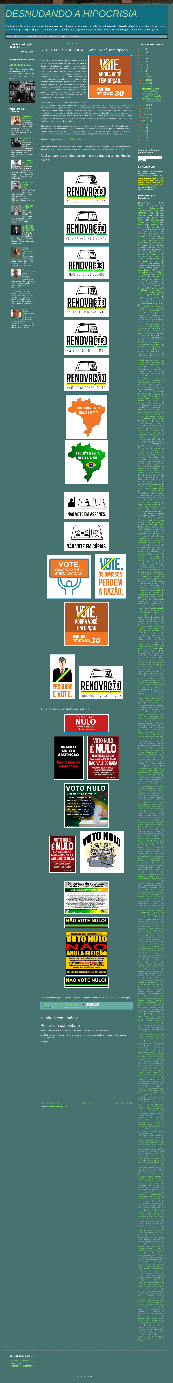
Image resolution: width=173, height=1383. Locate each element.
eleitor (140, 563)
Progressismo (142, 808)
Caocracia (158, 680)
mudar (152, 1174)
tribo (159, 646)
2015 (143, 131)
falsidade (154, 418)
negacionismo (154, 364)
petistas (143, 624)
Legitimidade (152, 504)
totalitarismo (155, 644)
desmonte (158, 998)
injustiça (158, 590)
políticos (142, 220)
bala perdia (143, 905)
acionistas (151, 858)
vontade (159, 1329)
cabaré (140, 926)
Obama (146, 793)
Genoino (150, 730)
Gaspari (142, 730)
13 (161, 651)
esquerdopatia (143, 355)
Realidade (142, 272)
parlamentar (158, 1212)
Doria (141, 703)
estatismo (156, 567)
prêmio (152, 1257)
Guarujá (140, 734)
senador (158, 637)
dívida (140, 313)
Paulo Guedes (157, 802)
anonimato (154, 878)
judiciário (141, 299)
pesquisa (152, 301)
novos (159, 1192)
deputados (155, 551)
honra (140, 585)
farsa (139, 1063)
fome (157, 1072)
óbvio (160, 1338)
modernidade (146, 362)
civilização (142, 236)
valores (152, 473)
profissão (148, 1253)
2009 (143, 140)
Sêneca (161, 833)
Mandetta (141, 509)
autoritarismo (143, 259)
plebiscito (150, 455)
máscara (141, 364)
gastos (155, 1086)
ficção (153, 574)
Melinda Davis (142, 777)
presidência (141, 1241)
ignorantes (149, 1102)
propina (141, 288)
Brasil (155, 210)
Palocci (159, 799)
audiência (158, 896)
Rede (162, 518)
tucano (160, 1318)
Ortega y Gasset (149, 795)
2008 (143, 143)
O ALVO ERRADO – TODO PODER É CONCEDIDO (28, 251)
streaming (151, 1295)
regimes (140, 1268)
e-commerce (157, 1018)
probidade (141, 1248)
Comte (142, 689)
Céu (147, 691)
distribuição (152, 1009)
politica (153, 1232)
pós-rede (159, 1259)
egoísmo (152, 412)
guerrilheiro (160, 1090)
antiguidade (155, 881)
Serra (162, 824)
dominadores (157, 1014)
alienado (143, 867)
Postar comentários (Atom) (57, 1107)
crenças (146, 978)
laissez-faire (159, 597)
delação (140, 989)
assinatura (160, 892)
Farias (160, 716)
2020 (143, 68)
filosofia (141, 295)
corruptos (157, 274)
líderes (158, 601)
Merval (158, 509)
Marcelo (140, 770)
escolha (151, 1036)
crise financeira (156, 980)
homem (141, 281)
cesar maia (149, 944)
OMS (155, 511)
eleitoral (161, 412)
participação (156, 1214)
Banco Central (152, 669)
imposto (148, 1108)
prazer (162, 1235)
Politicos (158, 337)
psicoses (140, 1259)
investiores (152, 1129)
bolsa (149, 533)
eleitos (158, 1025)
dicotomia (143, 1005)
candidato (61, 1007)
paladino (152, 1210)
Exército (141, 308)
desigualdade (143, 556)
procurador (158, 1248)
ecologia (140, 1020)
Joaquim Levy (143, 502)
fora (162, 1072)
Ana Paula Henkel (143, 662)
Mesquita (148, 779)
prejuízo (161, 1237)
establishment (156, 355)
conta (148, 966)
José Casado (148, 754)
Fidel (149, 721)
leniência (141, 1142)
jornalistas (149, 1133)
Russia (161, 817)
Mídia (161, 238)
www (162, 1334)
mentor (159, 1160)
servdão (142, 1284)
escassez (143, 1036)
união (147, 648)
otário (159, 1205)
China (161, 245)
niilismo (149, 1189)
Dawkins (140, 698)
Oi (151, 793)
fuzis (160, 1083)
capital (153, 536)
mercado (154, 443)
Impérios (161, 745)
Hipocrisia (18, 36)
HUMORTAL (54, 36)
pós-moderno (150, 1259)
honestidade (145, 583)
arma (148, 890)
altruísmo (149, 529)
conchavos (151, 962)
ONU (162, 511)
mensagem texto (144, 606)
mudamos (144, 1174)
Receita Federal (154, 310)
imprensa (152, 360)
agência (140, 865)
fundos (148, 425)
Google (149, 495)
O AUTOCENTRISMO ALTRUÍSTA (28, 272)
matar (150, 1156)
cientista (143, 950)
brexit (144, 342)
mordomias (154, 1171)
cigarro (151, 950)
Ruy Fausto (144, 820)
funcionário (153, 1081)
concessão (143, 962)
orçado (153, 1205)
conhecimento (156, 545)
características (149, 930)
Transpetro (158, 845)
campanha (156, 342)
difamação (151, 1005)
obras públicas (143, 617)
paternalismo (142, 1219)
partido (158, 319)
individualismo (156, 434)
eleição (156, 277)
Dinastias (149, 700)
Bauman (158, 380)
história (161, 243)
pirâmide (158, 1228)
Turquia (148, 847)
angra (147, 878)
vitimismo (141, 328)
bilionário (158, 910)
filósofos (161, 574)
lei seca (158, 1140)
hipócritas (160, 581)
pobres (147, 1232)
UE (156, 525)
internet (156, 297)
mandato (158, 441)
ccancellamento (155, 939)
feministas (141, 1068)
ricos (153, 1277)
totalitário (141, 646)
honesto (157, 583)
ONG (160, 790)
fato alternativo (143, 1065)
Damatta (155, 694)
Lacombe (157, 502)
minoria (150, 446)
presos (140, 626)
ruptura (158, 268)
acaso (160, 856)
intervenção (142, 439)
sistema (161, 376)
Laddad (140, 504)
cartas (150, 935)
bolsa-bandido (156, 914)
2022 (143, 61)
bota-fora (159, 917)
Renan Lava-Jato (143, 813)
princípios (156, 459)
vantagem (154, 1325)
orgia (148, 1203)
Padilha (140, 799)
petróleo (141, 455)
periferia (152, 1223)
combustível (142, 957)
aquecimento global (155, 887)
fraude (140, 425)
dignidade (159, 1005)
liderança (143, 1144)
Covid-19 (149, 270)
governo (141, 217)
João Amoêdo (142, 757)
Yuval (162, 525)
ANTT (158, 475)
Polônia (149, 806)
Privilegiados (142, 518)
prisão (161, 301)
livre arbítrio (142, 1147)
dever (155, 1002)
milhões (150, 608)
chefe (159, 946)
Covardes (141, 486)
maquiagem (153, 1151)
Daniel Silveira (149, 696)
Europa (151, 333)
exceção (143, 1054)
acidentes (141, 858)
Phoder (158, 270)
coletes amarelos (145, 955)
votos (159, 1331)
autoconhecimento (143, 901)
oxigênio (146, 1207)
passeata (149, 1216)
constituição (143, 222)
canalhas (161, 926)
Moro (153, 238)
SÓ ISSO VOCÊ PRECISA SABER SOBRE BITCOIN (28, 228)
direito (149, 409)
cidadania (149, 405)
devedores (148, 1002)
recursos (158, 633)
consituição (158, 964)
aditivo (159, 858)
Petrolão (161, 513)
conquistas (149, 964)
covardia (150, 549)
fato (160, 1063)
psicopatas (142, 268)
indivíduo (141, 590)
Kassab (148, 759)
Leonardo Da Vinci (150, 761)
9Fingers (149, 475)
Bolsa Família (152, 383)
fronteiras (144, 576)
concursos (159, 962)
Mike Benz (157, 779)
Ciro (139, 687)
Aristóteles (142, 331)
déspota (159, 1016)
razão (157, 1261)
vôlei (152, 1334)
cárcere (155, 982)
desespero (149, 998)
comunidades (142, 542)
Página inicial (87, 1103)
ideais (160, 1099)
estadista (157, 1045)
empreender (150, 563)
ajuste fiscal (154, 865)
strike (159, 1295)
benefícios (157, 531)
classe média (142, 540)
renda (158, 322)
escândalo (156, 414)
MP (146, 506)
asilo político (142, 892)
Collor (148, 482)
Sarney (144, 394)
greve (162, 1088)
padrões (140, 1210)
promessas (143, 1255)
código (140, 551)
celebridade (141, 941)
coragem (150, 547)
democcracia (157, 989)
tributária (143, 1316)
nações (159, 1180)
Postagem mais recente (50, 1103)
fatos (150, 572)
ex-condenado (150, 1052)
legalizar (159, 1138)
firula (159, 1070)
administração (155, 860)
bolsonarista (142, 917)
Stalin (153, 829)
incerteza (149, 1111)
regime (151, 635)
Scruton (158, 520)
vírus (149, 328)
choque (140, 948)
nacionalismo (142, 612)
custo (149, 982)
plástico (140, 1232)
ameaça (151, 874)
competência (152, 960)
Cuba (150, 486)
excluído (151, 570)
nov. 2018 (146, 80)
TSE (153, 836)
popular (142, 1235)
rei (139, 1271)
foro (159, 423)
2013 (143, 137)
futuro (153, 236)
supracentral (150, 642)
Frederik (159, 725)
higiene (152, 428)
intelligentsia (155, 437)
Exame (142, 714)
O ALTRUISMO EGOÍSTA (27, 207)
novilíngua (150, 615)
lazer (146, 1138)
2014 (143, 134)
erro (162, 1034)
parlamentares (142, 1214)
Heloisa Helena (143, 739)
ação (151, 903)
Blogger (97, 1376)
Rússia (153, 820)
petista (157, 452)
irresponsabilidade (157, 594)
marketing (158, 1153)
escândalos (141, 1038)
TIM (148, 836)
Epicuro (161, 707)
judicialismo (158, 1133)
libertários (153, 1142)
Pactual (159, 797)
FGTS (149, 716)
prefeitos (156, 457)
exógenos (158, 1056)
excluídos (141, 358)
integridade (142, 437)
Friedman (141, 727)
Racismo (153, 518)
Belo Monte (157, 671)
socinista (145, 466)
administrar (141, 860)
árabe (139, 1338)
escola (156, 353)
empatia (149, 1027)
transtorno (141, 470)
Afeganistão (141, 657)
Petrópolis (144, 516)
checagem (151, 946)
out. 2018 (146, 83)
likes (149, 1144)
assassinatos (159, 529)
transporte (156, 1311)
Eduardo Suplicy (149, 705)
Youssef (158, 851)
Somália (161, 827)
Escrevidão (157, 709)
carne (139, 932)
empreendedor (159, 1027)
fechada (152, 1065)
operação (149, 1201)
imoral (148, 1106)
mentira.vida (149, 1160)
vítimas (146, 1334)
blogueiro (141, 533)
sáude (140, 1302)
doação (158, 409)
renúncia (141, 324)
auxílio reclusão (143, 903)
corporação (158, 971)
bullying (155, 921)
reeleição (141, 635)
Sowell (140, 522)
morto (162, 1171)
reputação (149, 1273)
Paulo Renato (142, 804)
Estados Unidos (146, 491)
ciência (140, 953)
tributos (149, 326)
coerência (161, 953)
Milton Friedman (143, 781)
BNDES (140, 380)
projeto (161, 1253)
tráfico (156, 470)
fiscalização (141, 1072)
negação (156, 1183)
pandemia (155, 254)
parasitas (149, 1212)
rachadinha (141, 1261)
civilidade (158, 950)
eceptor (152, 561)
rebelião (141, 633)
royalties (159, 1280)
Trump (150, 290)
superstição (141, 1300)
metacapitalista (154, 1165)
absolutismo (146, 856)
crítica (140, 409)
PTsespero (152, 797)
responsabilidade (155, 324)
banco (160, 905)
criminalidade (155, 407)
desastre (140, 996)
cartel (155, 935)
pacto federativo (156, 1207)
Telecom (158, 838)
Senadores (156, 394)
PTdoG (140, 389)
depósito (158, 991)
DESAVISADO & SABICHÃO (21, 1360)
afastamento (158, 863)
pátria (159, 461)
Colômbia (161, 687)
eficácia (140, 1025)
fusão (148, 1083)
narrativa (145, 448)
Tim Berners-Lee (158, 522)
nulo (75, 1007)
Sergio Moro (154, 824)
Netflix (154, 788)
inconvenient (154, 1113)
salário (146, 1282)
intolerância (160, 1124)
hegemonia (150, 581)
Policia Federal (156, 516)
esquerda (153, 231)
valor (147, 1325)
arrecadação (159, 340)
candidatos (152, 928)
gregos (156, 1088)
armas (157, 398)
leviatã (161, 360)
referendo (158, 1266)
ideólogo (140, 1102)
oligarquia (157, 263)
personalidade (143, 452)
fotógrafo (141, 1077)
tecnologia (155, 220)
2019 (143, 71)
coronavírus (160, 547)
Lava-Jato (156, 229)
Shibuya (142, 827)
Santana (159, 822)
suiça (140, 642)
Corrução (140, 691)
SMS (160, 820)
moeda (160, 1169)
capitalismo (156, 403)
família (158, 292)
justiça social (142, 1135)
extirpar (150, 1056)
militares (141, 301)
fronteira (151, 1079)
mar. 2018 (146, 114)
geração (161, 1086)
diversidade (142, 561)
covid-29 (158, 549)
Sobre (85, 36)
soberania (141, 1289)
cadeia (156, 401)
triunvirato (151, 1316)
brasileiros (141, 401)
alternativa (141, 869)
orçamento (155, 450)
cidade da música (154, 538)
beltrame (149, 908)
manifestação (142, 443)
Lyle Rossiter (149, 766)
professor (141, 1253)
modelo (153, 1169)
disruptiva (143, 1009)
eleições (150, 313)
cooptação (141, 971)
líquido (142, 1149)
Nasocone (150, 786)
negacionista (156, 612)
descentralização (144, 554)
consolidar (141, 966)
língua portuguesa (158, 1147)
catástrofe (141, 939)
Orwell (143, 337)
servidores (141, 639)
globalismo (141, 360)
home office (152, 1097)
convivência (158, 969)
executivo (160, 416)
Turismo (150, 525)
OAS (149, 790)
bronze (148, 921)
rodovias (151, 1280)
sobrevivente (155, 1289)
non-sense (141, 1192)
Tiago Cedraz (160, 842)
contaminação (157, 966)
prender (142, 1239)
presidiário (158, 1239)
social (150, 639)
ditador (152, 1011)
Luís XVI (140, 766)
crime (140, 250)
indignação (156, 588)
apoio (139, 885)
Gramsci (158, 495)
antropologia (142, 883)
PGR (162, 795)
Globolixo (158, 730)
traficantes (150, 1307)
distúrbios (143, 1011)
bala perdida (152, 905)
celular (140, 405)
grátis (140, 581)
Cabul (154, 678)
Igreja (146, 745)
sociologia (141, 468)
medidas (140, 1158)
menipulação (156, 603)
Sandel (150, 520)
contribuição (156, 346)
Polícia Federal (150, 392)
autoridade (145, 531)
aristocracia (141, 890)
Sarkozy (140, 824)
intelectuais (142, 317)
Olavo (156, 793)
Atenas (158, 477)
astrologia (158, 894)
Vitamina (161, 847)
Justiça (144, 229)
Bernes (140, 673)
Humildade (141, 743)
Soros (141, 829)
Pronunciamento (156, 808)
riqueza (159, 1277)
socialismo (144, 378)
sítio (159, 642)
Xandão (140, 851)
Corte (159, 484)
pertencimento (144, 1226)
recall (153, 1264)
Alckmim (156, 657)
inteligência (145, 1122)
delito (148, 989)
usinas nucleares (157, 1322)
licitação (161, 1142)
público (156, 371)
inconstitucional (143, 1113)
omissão (80, 1007)
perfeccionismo (142, 1223)
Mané (150, 768)
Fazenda (140, 718)
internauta (141, 1124)
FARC (139, 716)
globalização (143, 261)
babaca (162, 903)
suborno (140, 1298)
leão (147, 1142)
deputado (150, 991)
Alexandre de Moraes (151, 306)
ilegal (148, 1104)
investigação (156, 1126)
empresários (142, 353)
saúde (143, 304)
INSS (157, 743)
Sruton (147, 829)
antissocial (155, 396)
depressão (141, 991)
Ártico (149, 1336)
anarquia (140, 878)
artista (155, 890)
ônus (139, 1340)
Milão (152, 781)
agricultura (142, 396)
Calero (140, 482)
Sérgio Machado (152, 833)
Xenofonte (149, 851)
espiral (159, 1038)
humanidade (143, 234)
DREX (140, 694)
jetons (159, 1131)
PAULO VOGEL (16, 1363)
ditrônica (140, 1014)
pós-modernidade (155, 630)
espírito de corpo (150, 1041)
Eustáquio (151, 712)
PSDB (142, 513)
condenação (142, 545)
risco (139, 1280)
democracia (143, 206)
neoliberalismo (142, 1185)
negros (140, 615)
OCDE (149, 511)
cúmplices (155, 984)
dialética (161, 1002)
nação (151, 319)
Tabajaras (159, 836)
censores (159, 941)
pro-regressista (155, 1246)
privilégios (141, 461)
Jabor (159, 497)
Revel (154, 813)
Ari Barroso (142, 664)
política (155, 217)
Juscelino (158, 757)
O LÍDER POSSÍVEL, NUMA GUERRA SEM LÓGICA (28, 312)
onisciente (141, 1201)
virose (147, 1329)
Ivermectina (154, 750)
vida (156, 256)
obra (146, 1194)
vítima (143, 651)
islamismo (143, 1131)
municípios (141, 1178)
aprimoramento (157, 885)
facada (140, 1059)
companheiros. (155, 957)
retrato (142, 1277)
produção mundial (155, 1250)
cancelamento (143, 403)
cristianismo (142, 982)
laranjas (140, 1138)
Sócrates (142, 836)
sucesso (148, 1298)
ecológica (149, 1020)
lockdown (141, 601)
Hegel (153, 736)
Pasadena (148, 389)
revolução (141, 376)
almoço (159, 867)
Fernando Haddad (150, 718)
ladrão (161, 439)
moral (156, 222)
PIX (141, 797)
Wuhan (159, 849)
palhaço (159, 1210)
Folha (156, 723)
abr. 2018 (146, 111)
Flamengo (149, 723)
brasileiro (158, 919)
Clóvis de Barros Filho (149, 687)
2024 (143, 55)
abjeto (159, 854)
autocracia (156, 247)
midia (162, 443)
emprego (160, 563)
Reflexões (149, 811)
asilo (160, 890)
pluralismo (158, 1230)
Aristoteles (152, 664)
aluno (139, 872)
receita (159, 1264)
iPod (154, 1099)
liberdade (142, 210)
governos (141, 428)
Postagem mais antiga (123, 1103)
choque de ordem (149, 948)
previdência (142, 459)
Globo (162, 385)
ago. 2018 (146, 105)
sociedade (154, 225)
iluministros (156, 432)
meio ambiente (143, 603)
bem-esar (158, 908)
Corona (146, 385)
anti (160, 878)
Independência (144, 748)
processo (149, 1248)
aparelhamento (143, 398)
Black (147, 673)
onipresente (156, 1198)
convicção (141, 547)
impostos (141, 297)
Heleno (159, 736)
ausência (140, 899)
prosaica (161, 1255)
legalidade (144, 599)
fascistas (154, 1063)
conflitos (140, 964)
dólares (140, 1018)
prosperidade (144, 1257)
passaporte (141, 1216)
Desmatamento (157, 698)
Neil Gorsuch (160, 786)
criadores (161, 978)
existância (151, 1054)
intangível (160, 1120)
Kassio (155, 759)
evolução (151, 416)
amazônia (147, 872)
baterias (140, 908)
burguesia (150, 923)
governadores (155, 279)
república (160, 464)
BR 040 (142, 669)
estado (156, 215)
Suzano (159, 831)
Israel (140, 750)
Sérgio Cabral (142, 833)
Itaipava (146, 750)
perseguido (160, 1223)
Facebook (160, 333)
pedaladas (159, 1219)
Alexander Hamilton (145, 477)
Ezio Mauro (158, 714)
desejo (159, 996)
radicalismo (142, 373)
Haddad (141, 497)
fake (160, 1059)
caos (160, 928)
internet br (150, 1124)
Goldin (140, 732)
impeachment (143, 263)
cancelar (143, 928)
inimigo (150, 590)
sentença (161, 1282)
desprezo (149, 1000)
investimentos (143, 594)
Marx (150, 509)
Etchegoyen (141, 712)
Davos (159, 696)
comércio (161, 960)
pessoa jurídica (156, 1226)
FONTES (43, 36)
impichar (140, 1108)
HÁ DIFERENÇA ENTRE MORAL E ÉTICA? (28, 162)
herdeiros (141, 1095)
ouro (139, 1207)
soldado (158, 639)
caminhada (153, 926)
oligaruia (154, 1196)
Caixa (160, 678)
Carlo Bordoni (150, 682)
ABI (141, 655)
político (157, 286)
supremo (156, 234)
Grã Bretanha (149, 732)
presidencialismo (144, 322)
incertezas (158, 1111)
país (162, 236)
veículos (140, 1329)
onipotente (144, 1198)
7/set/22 (161, 653)
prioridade (150, 1244)
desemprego (156, 554)
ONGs (140, 793)
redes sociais (155, 373)
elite (158, 313)
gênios (151, 1093)
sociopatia (161, 1291)
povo (140, 225)
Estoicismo (141, 333)
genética (158, 579)
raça (162, 1261)
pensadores (141, 1221)
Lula (139, 231)
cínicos (162, 982)
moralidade (142, 319)
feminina (159, 1065)
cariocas (159, 930)
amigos (159, 874)
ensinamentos (151, 1032)
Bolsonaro (154, 208)
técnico (147, 1320)
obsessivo (141, 1196)
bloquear (155, 912)
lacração (150, 597)
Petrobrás (152, 804)
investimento (142, 1129)
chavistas (158, 944)
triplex (140, 648)
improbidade (154, 585)
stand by (141, 1295)
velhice (161, 1325)
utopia (140, 270)
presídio (149, 626)
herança (158, 1093)
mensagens (157, 1158)
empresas (141, 279)
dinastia (146, 1007)
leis (153, 599)
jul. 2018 (146, 108)
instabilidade (142, 592)
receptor (149, 633)
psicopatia (142, 256)
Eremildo (161, 488)
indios (162, 1113)
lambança (158, 1135)
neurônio (141, 1189)
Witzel (152, 849)
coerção (153, 953)
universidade (142, 473)
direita (140, 243)
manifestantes (142, 1151)
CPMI (149, 678)
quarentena (142, 464)
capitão (140, 930)
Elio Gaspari (160, 705)
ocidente (141, 450)
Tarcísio (140, 838)
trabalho (141, 326)
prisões (158, 626)
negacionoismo (142, 1183)
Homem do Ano (156, 741)
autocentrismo (154, 899)
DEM (160, 691)
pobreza (151, 624)
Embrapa (142, 707)
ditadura (150, 243)
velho (142, 1327)
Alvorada (152, 660)
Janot (162, 750)
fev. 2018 (146, 117)
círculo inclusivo (145, 984)
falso (162, 418)
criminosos (144, 980)
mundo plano (156, 610)
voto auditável (142, 1331)
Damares (147, 694)
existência (144, 418)
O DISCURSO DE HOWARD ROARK (28, 184)
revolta (148, 1277)
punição (151, 461)
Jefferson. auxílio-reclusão (149, 752)
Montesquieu (159, 784)
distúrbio (161, 1009)
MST (162, 766)
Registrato (158, 811)
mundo (158, 362)
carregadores (142, 935)
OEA (154, 790)
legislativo (154, 283)
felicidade (145, 421)
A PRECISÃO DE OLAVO (20, 65)
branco (54, 1007)
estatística (141, 570)
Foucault (151, 725)
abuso (154, 856)
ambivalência (142, 874)
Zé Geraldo (151, 854)
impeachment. (157, 1106)
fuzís (139, 1086)
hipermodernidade (158, 1095)
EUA (155, 703)
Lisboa (140, 763)
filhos (157, 421)
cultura (148, 250)
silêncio (150, 1284)
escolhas (151, 565)
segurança (151, 376)
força (149, 1074)
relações (145, 1271)
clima (151, 540)
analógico (158, 876)
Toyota (150, 845)
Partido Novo (88, 1007)
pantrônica (141, 1212)
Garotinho (161, 727)
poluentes (160, 1232)
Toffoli (142, 525)
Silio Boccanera (152, 827)
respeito (140, 1275)
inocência (143, 1120)
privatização (141, 1246)
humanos (141, 1099)
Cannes (150, 680)
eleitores (145, 414)
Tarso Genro (149, 838)
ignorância (141, 432)
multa (159, 1174)
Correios (152, 484)
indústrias (159, 1115)
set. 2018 (146, 86)
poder (140, 208)
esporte (140, 1041)
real (141, 1264)
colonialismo (157, 955)
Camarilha (141, 680)
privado (159, 1244)
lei (163, 283)
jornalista (141, 1133)
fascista (143, 572)
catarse (159, 937)
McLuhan (159, 775)
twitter (140, 1320)
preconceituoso (144, 1237)
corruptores (141, 975)
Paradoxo (140, 802)
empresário (155, 351)
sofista (142, 1293)
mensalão (157, 606)
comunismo (145, 274)
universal (141, 1322)
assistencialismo (146, 894)
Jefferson (150, 308)
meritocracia (157, 1162)
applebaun (147, 885)
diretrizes (161, 1007)
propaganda (142, 628)
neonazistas (156, 1185)
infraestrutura (159, 1117)
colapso (158, 540)
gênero (143, 1093)
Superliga (151, 831)
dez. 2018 (146, 77)
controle (141, 349)
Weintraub (143, 849)
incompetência (143, 588)
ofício (147, 1196)
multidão (149, 1176)
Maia (159, 506)
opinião (141, 254)
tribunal (161, 1313)
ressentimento (150, 1275)
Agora (149, 657)
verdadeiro (150, 1327)
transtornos (152, 1313)
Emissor (154, 385)
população (157, 369)
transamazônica (154, 1309)
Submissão (141, 831)
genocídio (157, 425)
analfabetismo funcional (145, 876)
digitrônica (142, 215)
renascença (153, 1271)
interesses (157, 1122)
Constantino (155, 331)
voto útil (152, 1331)
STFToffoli (141, 822)
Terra (154, 840)
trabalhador (155, 468)
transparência (142, 1311)
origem (147, 1205)
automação (157, 901)
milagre (152, 1167)
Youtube (149, 340)
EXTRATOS (75, 36)
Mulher (158, 387)
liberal (143, 441)
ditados (159, 1011)
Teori (147, 840)
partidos (141, 367)
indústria (151, 1115)
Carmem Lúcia (142, 684)
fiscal (153, 423)
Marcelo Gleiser (150, 770)
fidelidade (141, 1070)
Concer (148, 689)
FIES (154, 716)
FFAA (156, 491)
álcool (160, 1336)
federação (144, 574)
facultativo (147, 1059)
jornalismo (152, 439)
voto (94, 1007)
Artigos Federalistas (151, 666)
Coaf (139, 385)
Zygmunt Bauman (147, 527)
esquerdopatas (159, 1043)
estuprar (150, 1050)
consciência (142, 407)
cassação (151, 937)
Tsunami (140, 847)
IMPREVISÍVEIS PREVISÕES (27, 117)
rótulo (140, 1282)
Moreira (142, 786)
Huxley (143, 387)
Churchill (159, 684)
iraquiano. (161, 1129)
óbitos (154, 1338)
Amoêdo (159, 660)
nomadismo (157, 1189)
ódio (155, 651)
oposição (157, 617)
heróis (148, 1095)
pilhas (151, 1228)
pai (146, 1210)
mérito (140, 1180)
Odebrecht (160, 335)
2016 (143, 128)
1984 (139, 653)
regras (148, 1268)
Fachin (143, 493)
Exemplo (149, 714)
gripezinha (143, 1090)
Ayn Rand (156, 378)
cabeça (146, 926)
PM (145, 797)
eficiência (158, 1023)
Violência (144, 247)
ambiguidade (157, 872)
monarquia (160, 446)
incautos (140, 1111)
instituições (142, 283)
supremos (159, 1300)
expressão (160, 570)
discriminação (155, 558)
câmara (158, 250)
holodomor (143, 1097)
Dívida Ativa (148, 703)
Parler (148, 802)
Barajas (148, 671)
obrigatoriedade (156, 1194)
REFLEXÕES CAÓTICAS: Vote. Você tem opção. (151, 95)
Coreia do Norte (157, 689)
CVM (145, 479)
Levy (160, 761)
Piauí (159, 804)
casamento (143, 937)
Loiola (146, 763)
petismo (161, 367)
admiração (141, 863)
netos (147, 1187)
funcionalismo (142, 1081)
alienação (151, 867)
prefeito (153, 1237)
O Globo (142, 790)
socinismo (152, 304)
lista (159, 599)
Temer (140, 340)
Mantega (143, 768)
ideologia (156, 252)
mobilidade (160, 608)
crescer (153, 978)
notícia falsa (151, 1192)
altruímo (158, 869)
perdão (160, 1221)
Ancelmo (153, 662)
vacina (161, 304)
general (149, 579)
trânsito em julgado (144, 1318)
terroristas (158, 1304)
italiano (152, 1131)
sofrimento (149, 1293)
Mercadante (153, 777)
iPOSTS (64, 36)
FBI (145, 716)
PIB (150, 337)
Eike (153, 488)
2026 (143, 49)
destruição (158, 1000)
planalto (140, 1230)
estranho (157, 1047)
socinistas (156, 466)
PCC (157, 795)
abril (139, 856)
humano (141, 315)
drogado (146, 1016)
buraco (162, 921)
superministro (157, 1298)
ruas (150, 268)
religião (151, 464)
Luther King (158, 763)
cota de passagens (155, 975)
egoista (149, 1025)
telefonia (141, 1304)
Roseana (147, 817)
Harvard (147, 736)
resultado (161, 1275)
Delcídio (147, 698)
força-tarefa (157, 1074)
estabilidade (145, 1045)
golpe (145, 240)
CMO (143, 678)
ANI (145, 655)
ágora (149, 651)
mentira (145, 286)
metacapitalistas (143, 1167)
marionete (147, 1153)
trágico (160, 1316)
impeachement (143, 434)
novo (159, 615)
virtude (161, 648)
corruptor (158, 973)
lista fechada (158, 1144)
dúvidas (148, 1018)
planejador (149, 1230)
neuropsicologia (156, 1187)
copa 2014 (149, 971)
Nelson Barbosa (145, 788)
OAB (151, 335)
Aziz (139, 479)
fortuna (142, 1074)
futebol (154, 1083)
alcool (162, 865)
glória (141, 1088)
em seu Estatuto (47, 90)
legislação (150, 1140)
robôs (145, 1280)
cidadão (161, 272)
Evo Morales (160, 712)
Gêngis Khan (157, 734)
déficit (152, 1016)
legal (152, 1138)
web (157, 1334)
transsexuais (142, 1313)
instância (156, 592)
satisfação (153, 1282)
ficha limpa (69, 1007)
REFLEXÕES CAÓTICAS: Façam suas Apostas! (150, 90)
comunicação (146, 292)
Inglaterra (154, 748)
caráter (161, 935)
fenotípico (150, 1068)
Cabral (151, 479)
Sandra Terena (150, 822)
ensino (142, 565)
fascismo (146, 1063)
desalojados (141, 993)
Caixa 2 (158, 479)
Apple (160, 662)
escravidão (160, 565)
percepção (160, 621)
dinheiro (158, 349)
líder (150, 441)
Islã (161, 748)
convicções (149, 969)
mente (140, 1160)
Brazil (154, 675)
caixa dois (142, 536)
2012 (144, 653)
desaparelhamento (155, 993)
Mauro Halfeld (149, 775)
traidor (140, 1309)
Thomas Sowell (149, 842)
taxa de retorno (157, 1302)
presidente (142, 265)
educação (142, 277)
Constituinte (157, 482)
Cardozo (140, 682)
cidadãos (158, 405)
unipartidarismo (157, 1320)
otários (158, 619)
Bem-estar (141, 383)
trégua (154, 1318)
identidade (155, 430)
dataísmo (143, 987)
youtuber (143, 1336)
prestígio (150, 1241)
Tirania (151, 272)
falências (147, 1061)
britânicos (141, 921)
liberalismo (155, 299)
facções (155, 1059)
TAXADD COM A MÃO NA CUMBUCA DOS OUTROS (21, 292)
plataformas (145, 369)
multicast (141, 1176)
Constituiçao (142, 484)
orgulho (154, 1203)
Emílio (155, 707)
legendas (141, 1140)
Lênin (157, 766)
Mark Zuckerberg (151, 772)
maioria (158, 317)
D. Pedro (153, 691)
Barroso (148, 380)
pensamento (151, 1221)
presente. (150, 1239)
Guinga (148, 734)
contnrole (141, 969)
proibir (155, 1253)
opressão (141, 619)
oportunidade (158, 1201)
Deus (140, 488)
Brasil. (147, 675)
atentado (140, 896)
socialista (152, 1291)
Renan (143, 520)
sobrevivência (142, 1291)
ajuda (146, 865)
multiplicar (158, 1176)
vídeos (140, 1334)
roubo (149, 637)
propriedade (142, 630)
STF (156, 206)
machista (148, 1149)
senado (144, 245)
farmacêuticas (157, 1061)
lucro (150, 601)
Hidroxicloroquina (143, 741)
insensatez (151, 1120)
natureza (157, 448)
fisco (148, 1072)
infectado (149, 1117)
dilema (140, 1007)
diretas (153, 1007)
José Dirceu (158, 754)
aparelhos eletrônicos (155, 883)
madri (155, 1149)
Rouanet (154, 817)
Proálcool (140, 811)
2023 (143, 58)
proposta (156, 628)
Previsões (158, 806)
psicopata (159, 1257)
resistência (158, 1273)
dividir (148, 1014)
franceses (141, 1079)
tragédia (159, 1307)
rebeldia (147, 1264)
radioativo (150, 1261)
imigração (141, 1106)
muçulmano (151, 1178)
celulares (150, 941)
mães (159, 1178)
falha (139, 1061)
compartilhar (142, 960)
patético (151, 1219)
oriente (150, 619)
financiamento (143, 423)
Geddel (152, 493)
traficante (151, 646)
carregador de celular (153, 932)
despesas (141, 1000)
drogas (140, 351)
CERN (160, 675)
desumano (141, 558)
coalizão (146, 953)
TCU (147, 522)
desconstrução (150, 996)
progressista (142, 371)
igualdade (155, 315)
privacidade (155, 265)
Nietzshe (141, 511)
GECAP (148, 727)
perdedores (151, 367)
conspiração (142, 346)
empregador (144, 1029)
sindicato (158, 1284)
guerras (151, 1090)
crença (140, 978)
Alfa (146, 660)
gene (142, 579)
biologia (140, 912)
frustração (155, 295)
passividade (158, 1216)
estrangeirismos (143, 1047)
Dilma (144, 238)
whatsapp (157, 328)
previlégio (159, 1241)
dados (162, 984)
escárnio (158, 1036)
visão (159, 473)
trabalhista (141, 1307)
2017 (143, 125)
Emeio (149, 707)
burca (142, 923)
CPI (160, 383)
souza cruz (158, 1293)
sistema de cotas (143, 1286)
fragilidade (158, 1077)
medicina (158, 1156)
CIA (139, 678)
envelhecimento (154, 1034)
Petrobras (158, 389)
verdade (153, 227)
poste (159, 624)
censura (156, 240)
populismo (149, 1235)
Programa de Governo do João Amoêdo (65, 139)
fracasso (149, 1077)
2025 (143, 52)
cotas (142, 549)
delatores (158, 987)
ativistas (149, 896)
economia (157, 259)
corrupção (142, 213)
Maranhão (158, 768)
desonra (157, 556)
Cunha (158, 486)
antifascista (141, 881)
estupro (159, 1050)
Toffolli (143, 845)
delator (151, 987)
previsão (140, 1244)
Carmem (159, 682)
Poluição (140, 806)
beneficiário (141, 910)
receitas (140, 1266)
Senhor (147, 824)
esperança (151, 1038)
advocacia (149, 863)
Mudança (144, 335)
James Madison (143, 500)
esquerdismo (148, 1043)
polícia (159, 455)
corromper (141, 973)
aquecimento (142, 887)
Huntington (150, 743)
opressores (141, 1203)
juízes (142, 597)
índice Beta (147, 1338)
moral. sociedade (143, 1171)
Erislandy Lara (145, 709)
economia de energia (145, 1023)
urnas (147, 1322)
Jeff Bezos (157, 500)
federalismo (159, 572)
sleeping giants (156, 1286)
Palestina (149, 799)
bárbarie (158, 923)
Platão (140, 392)
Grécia (159, 732)
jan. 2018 (146, 121)
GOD (153, 727)
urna (154, 648)
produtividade (142, 1250)
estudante (141, 1050)
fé (144, 1086)
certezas (140, 944)
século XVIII (147, 1302)
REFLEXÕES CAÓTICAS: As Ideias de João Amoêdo (152, 100)
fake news (142, 252)
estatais (144, 567)
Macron (152, 506)
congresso (142, 227)
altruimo (150, 869)
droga (139, 1016)
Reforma (161, 392)
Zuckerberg (141, 854)
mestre (140, 1165)
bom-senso (151, 917)
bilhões (150, 910)
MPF (150, 387)
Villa (154, 847)
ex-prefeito (160, 1052)
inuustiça (144, 1126)
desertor (140, 998)
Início (9, 36)
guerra (156, 261)
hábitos (148, 1099)
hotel (160, 1097)
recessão (149, 1266)
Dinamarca (141, 700)
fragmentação (155, 358)
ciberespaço (160, 948)
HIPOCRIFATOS (30, 36)
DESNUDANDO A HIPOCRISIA (71, 13)
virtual (153, 1329)
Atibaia (161, 666)
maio (160, 1149)
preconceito (142, 457)
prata (156, 1235)
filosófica (150, 1070)
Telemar (140, 840)
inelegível (141, 1117)
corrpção (150, 973)
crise (149, 349)
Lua (151, 763)
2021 (143, 65)
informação (154, 281)
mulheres (144, 610)
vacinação (141, 1325)
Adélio (160, 655)
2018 (143, 74)
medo (148, 1158)
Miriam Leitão (149, 784)
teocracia (149, 1304)
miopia (147, 1169)
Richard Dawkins (151, 815)
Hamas (140, 736)
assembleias (151, 892)
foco (153, 1072)
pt (157, 213)
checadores (141, 946)
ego (159, 561)
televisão (141, 644)
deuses (140, 1002)
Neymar (161, 788)
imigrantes (157, 1104)
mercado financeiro (144, 1162)
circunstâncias (155, 344)
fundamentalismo (158, 576)
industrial (143, 1115)
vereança (158, 1327)
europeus (141, 1052)
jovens (151, 317)
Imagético (153, 745)
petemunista (142, 1228)
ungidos (158, 326)
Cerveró (151, 684)
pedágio (151, 621)
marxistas (141, 1156)
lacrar (151, 1135)
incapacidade (157, 1108)
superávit (150, 1300)
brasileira (149, 919)
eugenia (141, 416)
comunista (156, 542)
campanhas (142, 344)
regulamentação (157, 1268)
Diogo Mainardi (159, 700)
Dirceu (147, 488)
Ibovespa (150, 497)
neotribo (140, 1187)
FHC (162, 491)
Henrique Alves (156, 739)
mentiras (141, 608)
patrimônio (141, 621)
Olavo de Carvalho (154, 288)
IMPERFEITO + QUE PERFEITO (22, 1366)
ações (156, 903)
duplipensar (142, 412)
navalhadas (149, 1180)
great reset (148, 1088)
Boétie (155, 673)
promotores (152, 1255)
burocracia (157, 533)
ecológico (158, 1020)
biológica (147, 912)
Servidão (141, 290)
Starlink (159, 829)
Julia (151, 757)
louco (149, 1147)
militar (143, 446)
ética (162, 227)
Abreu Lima (152, 655)
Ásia (155, 1336)
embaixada (141, 1027)
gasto (148, 1086)
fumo (159, 1079)
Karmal (140, 759)
